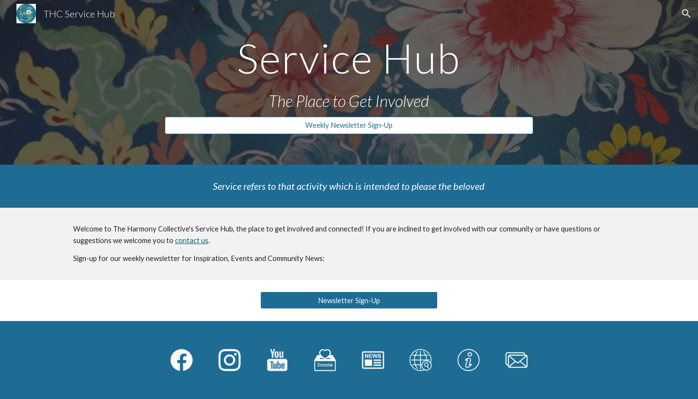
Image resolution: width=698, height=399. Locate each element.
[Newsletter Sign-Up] (349, 300)
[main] (349, 58)
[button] (686, 13)
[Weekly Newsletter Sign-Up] (349, 125)
